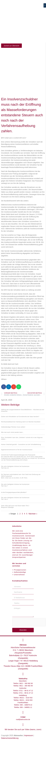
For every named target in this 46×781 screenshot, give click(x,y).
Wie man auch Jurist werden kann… (12, 432)
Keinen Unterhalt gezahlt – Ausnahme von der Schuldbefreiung (21, 444)
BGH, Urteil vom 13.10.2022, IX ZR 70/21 (14, 478)
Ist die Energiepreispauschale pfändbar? (14, 492)
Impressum (28, 735)
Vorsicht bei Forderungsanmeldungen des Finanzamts (23, 457)
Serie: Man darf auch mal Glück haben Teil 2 (23, 506)
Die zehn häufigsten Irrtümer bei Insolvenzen (23, 467)
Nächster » (33, 514)
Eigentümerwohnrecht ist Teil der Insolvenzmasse (16, 449)
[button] (45, 5)
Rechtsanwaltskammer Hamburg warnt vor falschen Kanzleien (20, 422)
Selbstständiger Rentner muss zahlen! (13, 427)
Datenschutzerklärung (9, 738)
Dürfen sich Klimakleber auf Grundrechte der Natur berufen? (20, 416)
